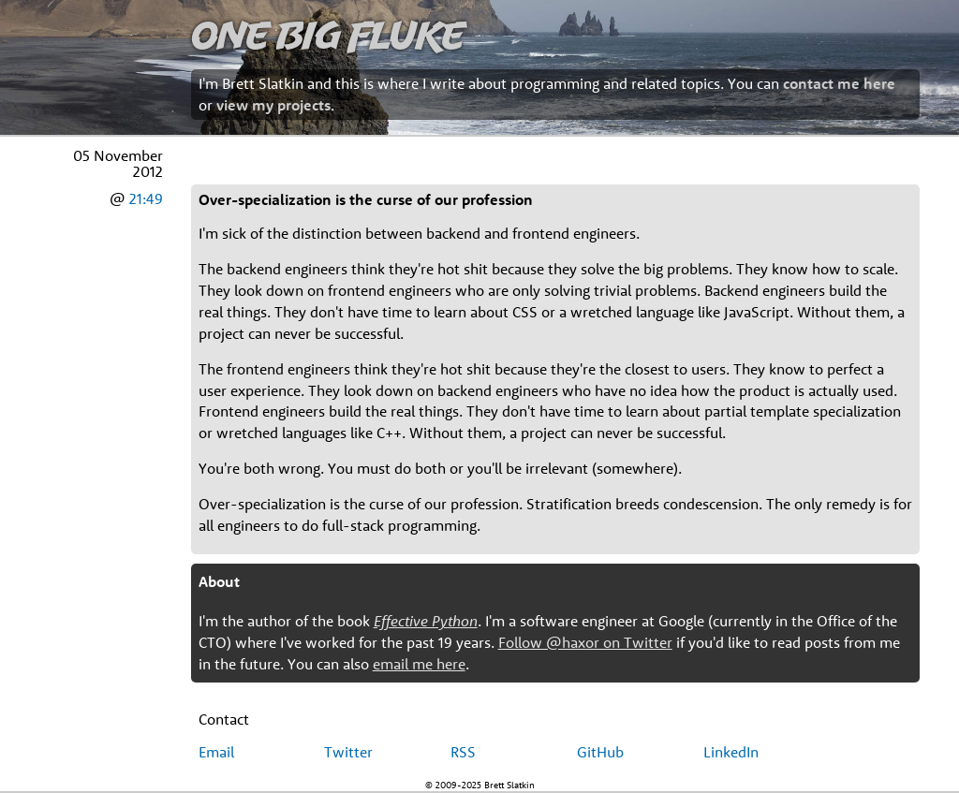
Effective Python (426, 620)
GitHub (600, 751)
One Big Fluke (328, 34)
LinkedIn (731, 751)
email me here (419, 663)
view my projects (273, 104)
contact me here (839, 83)
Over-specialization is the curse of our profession (366, 199)
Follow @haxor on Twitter (585, 642)
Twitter (348, 751)
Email (216, 751)
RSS (463, 751)
